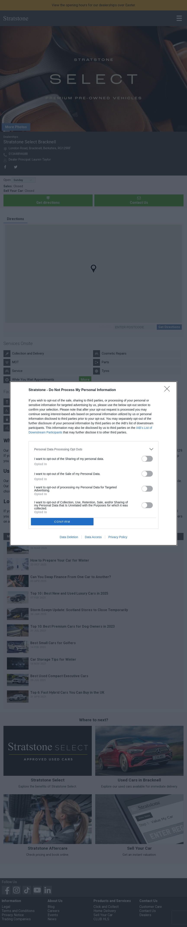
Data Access (93, 537)
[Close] (168, 390)
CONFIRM (62, 521)
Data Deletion (69, 537)
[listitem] (93, 449)
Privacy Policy (117, 537)
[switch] (147, 459)
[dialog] (93, 463)
